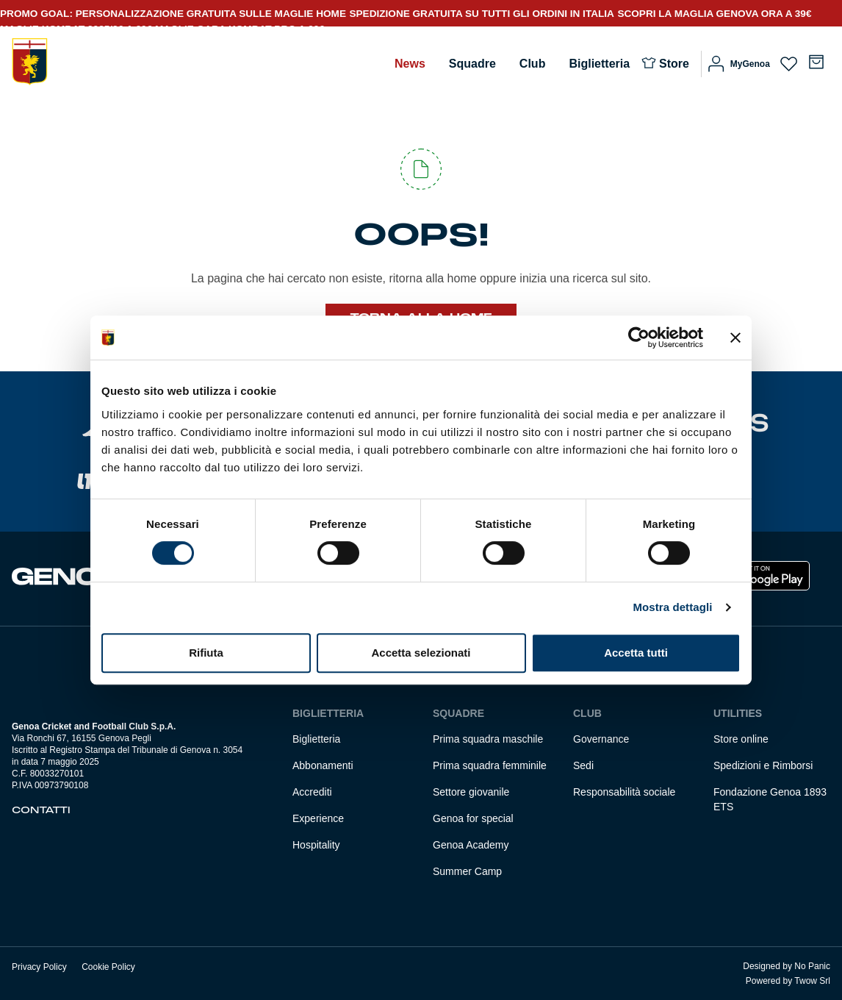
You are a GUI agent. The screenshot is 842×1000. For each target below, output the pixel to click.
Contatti (41, 810)
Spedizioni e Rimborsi (763, 765)
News (410, 63)
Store (674, 63)
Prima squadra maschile (488, 739)
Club (532, 63)
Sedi (583, 765)
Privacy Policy (39, 967)
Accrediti (312, 792)
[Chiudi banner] (735, 337)
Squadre (472, 63)
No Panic (812, 966)
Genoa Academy (471, 845)
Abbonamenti (322, 765)
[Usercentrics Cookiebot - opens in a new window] (639, 337)
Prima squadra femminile (490, 765)
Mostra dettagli (672, 607)
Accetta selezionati (420, 652)
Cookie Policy (108, 967)
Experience (318, 818)
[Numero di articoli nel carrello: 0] (816, 62)
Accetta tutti (636, 652)
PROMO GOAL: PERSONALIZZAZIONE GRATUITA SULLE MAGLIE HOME (173, 13)
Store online (741, 739)
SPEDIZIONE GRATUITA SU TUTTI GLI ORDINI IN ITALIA (481, 13)
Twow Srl (812, 981)
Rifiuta (206, 652)
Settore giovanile (471, 792)
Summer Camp (467, 871)
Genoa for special (473, 818)
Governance (601, 739)
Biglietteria (599, 63)
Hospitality (316, 845)
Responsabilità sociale (624, 792)
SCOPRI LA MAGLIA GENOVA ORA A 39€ (714, 13)
